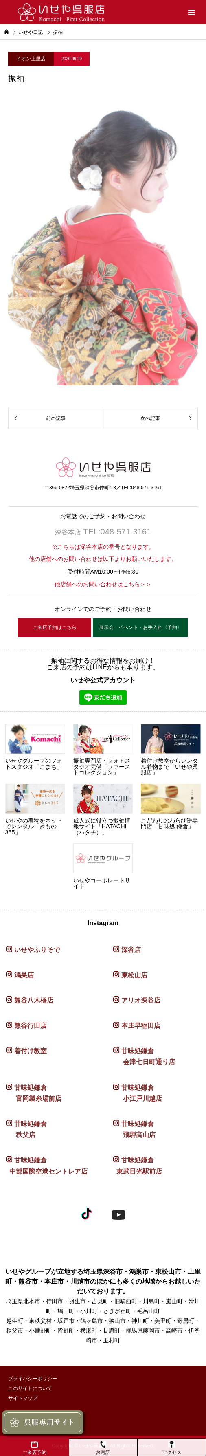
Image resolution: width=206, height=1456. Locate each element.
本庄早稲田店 (140, 1025)
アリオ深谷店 (140, 1000)
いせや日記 (30, 32)
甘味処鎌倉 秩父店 (26, 1129)
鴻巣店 (24, 975)
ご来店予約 (34, 1448)
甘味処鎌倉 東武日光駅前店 (137, 1165)
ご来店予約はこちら (55, 627)
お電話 (103, 1448)
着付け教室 (30, 1050)
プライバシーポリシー (32, 1378)
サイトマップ (22, 1398)
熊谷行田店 (30, 1025)
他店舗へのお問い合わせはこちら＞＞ (103, 584)
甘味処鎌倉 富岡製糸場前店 (33, 1093)
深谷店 (131, 949)
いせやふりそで (37, 949)
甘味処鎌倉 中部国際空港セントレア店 (47, 1165)
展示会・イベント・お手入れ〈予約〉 (140, 627)
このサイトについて (30, 1388)
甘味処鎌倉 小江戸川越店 (137, 1093)
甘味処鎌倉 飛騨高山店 (134, 1129)
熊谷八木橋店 (33, 1000)
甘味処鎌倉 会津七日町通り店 (144, 1056)
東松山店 (134, 975)
